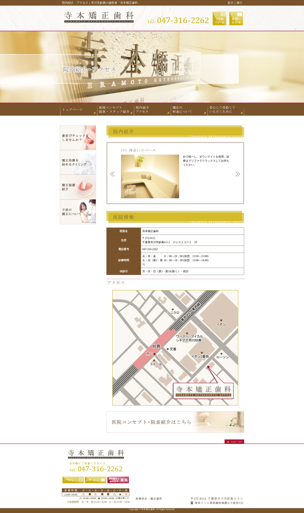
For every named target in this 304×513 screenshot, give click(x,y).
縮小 (239, 2)
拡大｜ (232, 2)
